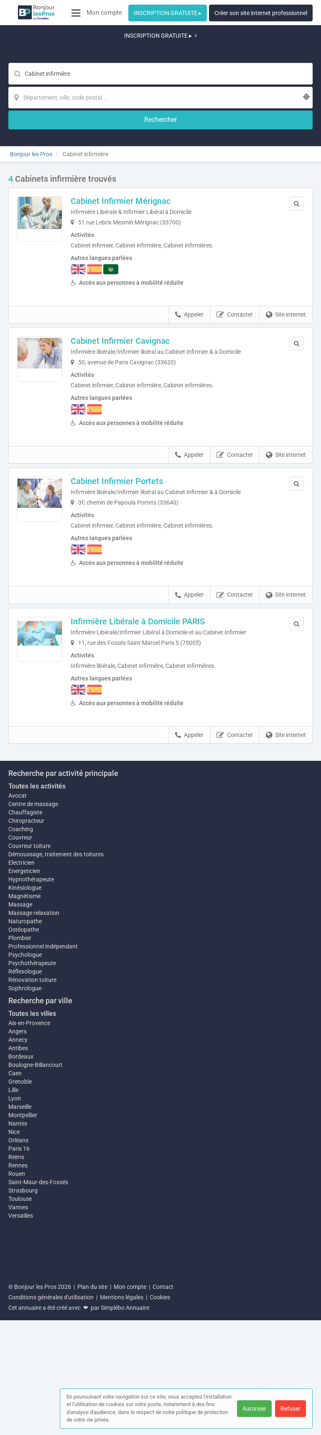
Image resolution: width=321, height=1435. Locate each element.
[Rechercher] (265, 53)
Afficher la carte (160, 787)
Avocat (17, 939)
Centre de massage (33, 948)
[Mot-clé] (96, 53)
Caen (15, 1221)
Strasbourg (23, 1343)
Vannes (18, 1359)
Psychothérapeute (32, 1111)
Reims (16, 1309)
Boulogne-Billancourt (35, 1213)
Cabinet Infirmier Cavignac (137, 276)
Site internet (286, 249)
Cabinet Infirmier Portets (134, 415)
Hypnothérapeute (31, 1023)
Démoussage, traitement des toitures (56, 998)
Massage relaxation (33, 1061)
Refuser (290, 1408)
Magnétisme (24, 1044)
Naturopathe (25, 1069)
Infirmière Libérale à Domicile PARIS (155, 556)
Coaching (20, 973)
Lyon (14, 1246)
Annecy (18, 1188)
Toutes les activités (37, 930)
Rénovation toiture (32, 1128)
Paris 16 (19, 1301)
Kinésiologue (24, 1031)
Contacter (235, 249)
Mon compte (104, 12)
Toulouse (20, 1351)
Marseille (19, 1255)
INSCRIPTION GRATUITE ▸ (167, 13)
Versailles (20, 1368)
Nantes (17, 1276)
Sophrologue (24, 1136)
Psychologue (25, 1103)
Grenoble (20, 1229)
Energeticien (24, 1015)
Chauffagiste (25, 956)
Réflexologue (25, 1119)
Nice (14, 1284)
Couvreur (20, 981)
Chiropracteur (26, 964)
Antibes (18, 1196)
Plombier (19, 1086)
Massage (20, 1052)
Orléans (18, 1292)
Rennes (18, 1317)
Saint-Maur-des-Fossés (38, 1334)
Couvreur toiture (29, 990)
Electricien (21, 1006)
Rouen (16, 1326)
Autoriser (254, 1408)
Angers (17, 1179)
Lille (13, 1238)
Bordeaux (20, 1204)
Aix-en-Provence (29, 1171)
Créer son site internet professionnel (260, 13)
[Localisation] (201, 53)
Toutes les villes (32, 1162)
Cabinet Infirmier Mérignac (138, 135)
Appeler (189, 249)
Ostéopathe (23, 1077)
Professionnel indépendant (43, 1094)
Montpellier (22, 1263)
